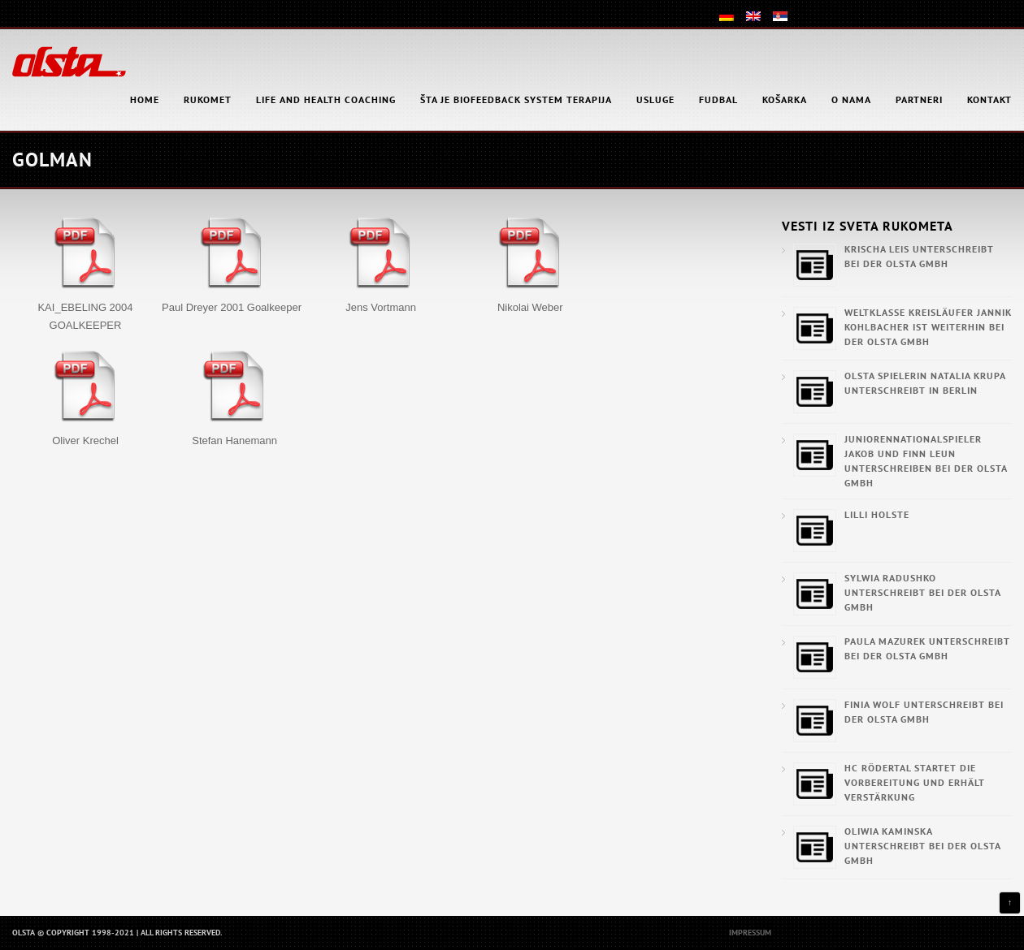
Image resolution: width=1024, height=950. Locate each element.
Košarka (784, 99)
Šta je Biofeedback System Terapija (516, 99)
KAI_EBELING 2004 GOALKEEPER (84, 316)
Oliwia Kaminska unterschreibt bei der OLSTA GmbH (922, 845)
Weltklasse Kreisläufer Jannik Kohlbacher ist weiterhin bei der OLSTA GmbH (928, 327)
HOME (144, 99)
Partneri (919, 99)
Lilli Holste (876, 514)
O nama (851, 99)
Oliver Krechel (85, 440)
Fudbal (718, 99)
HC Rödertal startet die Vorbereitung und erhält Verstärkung (914, 782)
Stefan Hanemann (234, 440)
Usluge (655, 99)
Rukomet (208, 99)
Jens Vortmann (380, 307)
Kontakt (989, 99)
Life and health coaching (326, 99)
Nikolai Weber (530, 307)
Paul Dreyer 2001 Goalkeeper (232, 307)
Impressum (750, 932)
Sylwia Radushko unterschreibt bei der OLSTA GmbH (922, 592)
